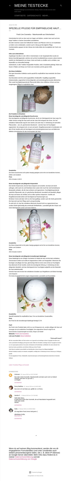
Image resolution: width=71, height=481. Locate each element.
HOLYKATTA (18, 416)
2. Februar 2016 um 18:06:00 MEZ (26, 409)
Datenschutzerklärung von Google (23, 459)
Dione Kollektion (26, 336)
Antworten (18, 382)
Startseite (20, 16)
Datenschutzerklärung (24, 457)
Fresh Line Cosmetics (22, 334)
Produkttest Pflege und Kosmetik (21, 365)
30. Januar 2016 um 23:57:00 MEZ (29, 374)
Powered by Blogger (35, 472)
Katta (15, 409)
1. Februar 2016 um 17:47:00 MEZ (29, 395)
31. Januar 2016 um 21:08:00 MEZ (32, 386)
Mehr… (46, 16)
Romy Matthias (18, 386)
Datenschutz (34, 16)
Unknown (17, 374)
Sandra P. (17, 395)
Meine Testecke (31, 5)
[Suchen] (61, 5)
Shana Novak (39, 475)
